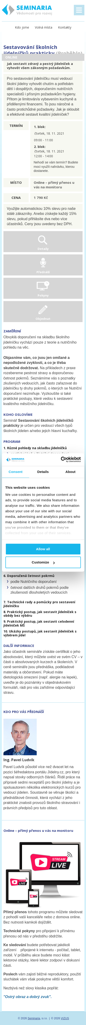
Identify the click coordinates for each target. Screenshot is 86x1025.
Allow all (43, 549)
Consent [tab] (15, 472)
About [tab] (70, 472)
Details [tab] (43, 472)
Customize (43, 562)
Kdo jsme (22, 27)
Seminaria (34, 1018)
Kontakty (64, 27)
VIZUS (65, 1018)
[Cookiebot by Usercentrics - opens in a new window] (61, 459)
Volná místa (43, 27)
